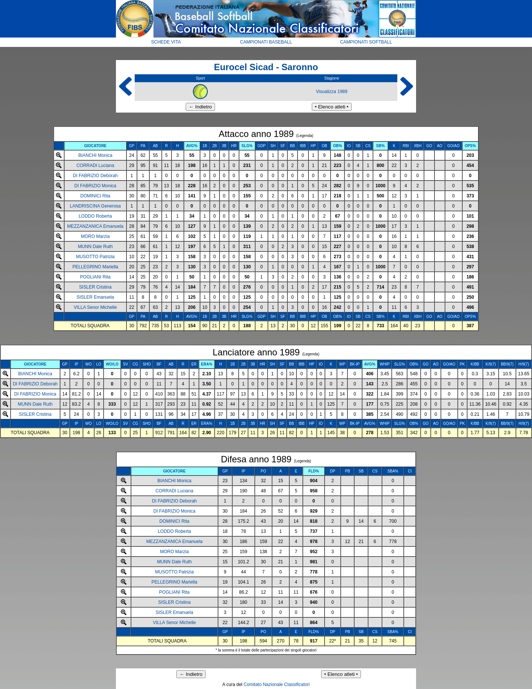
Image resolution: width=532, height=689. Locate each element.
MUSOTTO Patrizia (95, 256)
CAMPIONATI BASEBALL (266, 42)
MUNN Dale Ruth (95, 246)
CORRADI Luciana (95, 165)
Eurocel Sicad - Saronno (266, 67)
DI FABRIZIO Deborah (95, 175)
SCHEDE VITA (166, 42)
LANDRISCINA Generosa (95, 206)
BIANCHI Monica (95, 155)
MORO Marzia (95, 236)
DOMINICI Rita (95, 196)
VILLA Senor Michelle (95, 307)
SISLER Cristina (95, 287)
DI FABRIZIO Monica (95, 185)
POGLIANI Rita (95, 277)
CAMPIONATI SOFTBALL (366, 42)
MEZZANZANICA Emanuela (95, 226)
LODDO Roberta (95, 216)
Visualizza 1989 (331, 91)
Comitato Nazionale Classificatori (276, 684)
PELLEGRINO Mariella (95, 266)
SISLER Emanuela (95, 297)
